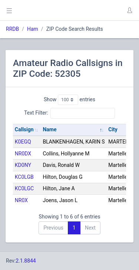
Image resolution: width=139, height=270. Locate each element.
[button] (129, 10)
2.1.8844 (26, 261)
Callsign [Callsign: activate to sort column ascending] (24, 129)
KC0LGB (24, 177)
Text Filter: (69, 113)
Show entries (69, 100)
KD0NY (23, 165)
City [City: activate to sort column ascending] (113, 129)
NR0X (21, 200)
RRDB (12, 29)
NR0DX (23, 154)
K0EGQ (23, 142)
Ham (32, 29)
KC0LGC (24, 188)
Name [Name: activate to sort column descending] (49, 129)
